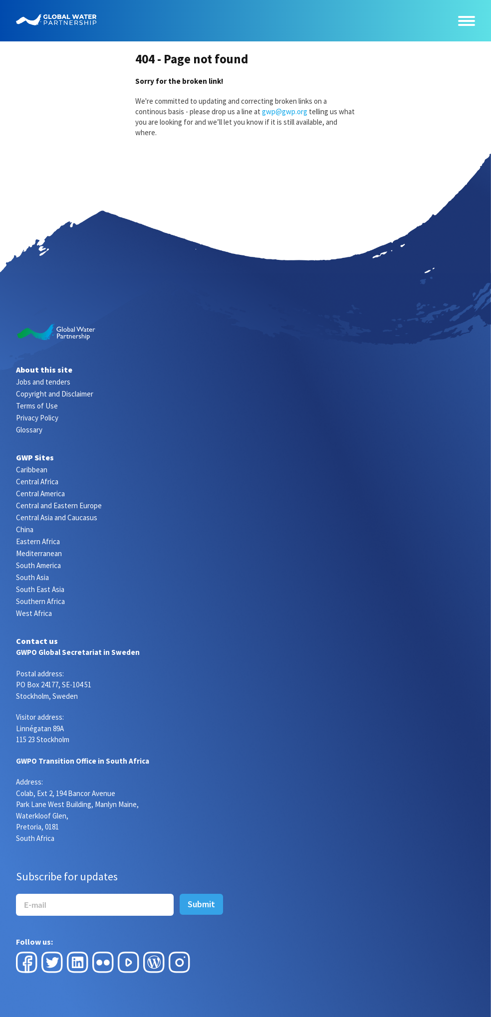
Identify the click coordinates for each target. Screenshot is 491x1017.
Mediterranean (39, 553)
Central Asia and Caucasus (56, 517)
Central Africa (37, 481)
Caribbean (31, 469)
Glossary (29, 429)
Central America (40, 493)
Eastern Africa (38, 541)
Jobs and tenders (43, 382)
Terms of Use (37, 405)
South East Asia (40, 589)
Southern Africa (40, 601)
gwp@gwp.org (284, 111)
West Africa (34, 613)
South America (38, 565)
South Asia (32, 577)
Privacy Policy (37, 417)
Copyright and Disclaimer (54, 394)
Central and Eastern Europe (59, 505)
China (24, 529)
